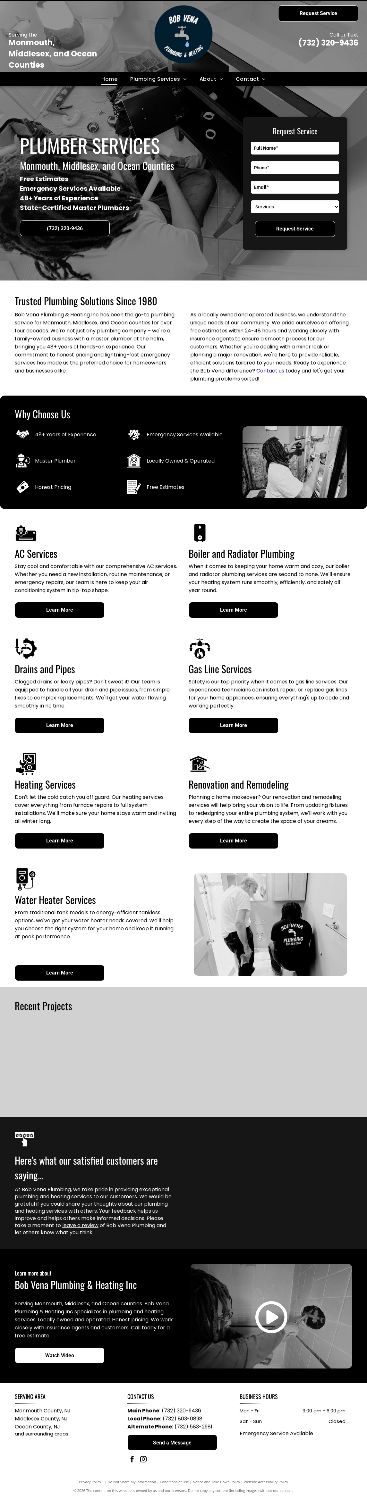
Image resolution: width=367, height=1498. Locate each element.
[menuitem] (109, 78)
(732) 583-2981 (193, 1426)
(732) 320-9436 (328, 43)
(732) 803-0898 (182, 1418)
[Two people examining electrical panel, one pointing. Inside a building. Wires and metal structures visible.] (225, 1063)
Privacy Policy (90, 1481)
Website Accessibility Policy (266, 1481)
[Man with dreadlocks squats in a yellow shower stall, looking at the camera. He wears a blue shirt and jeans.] (309, 1063)
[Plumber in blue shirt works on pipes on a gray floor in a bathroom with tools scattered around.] (57, 1063)
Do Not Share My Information (132, 1481)
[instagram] (143, 1460)
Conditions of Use (174, 1481)
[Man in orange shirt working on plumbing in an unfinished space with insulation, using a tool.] (141, 1063)
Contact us (270, 370)
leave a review (80, 1225)
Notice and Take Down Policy (216, 1481)
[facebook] (132, 1460)
